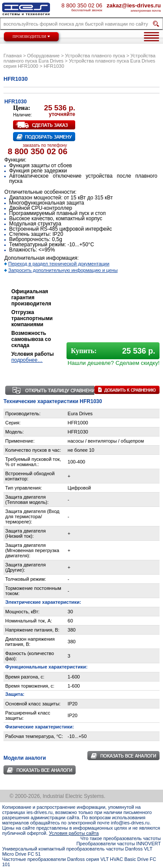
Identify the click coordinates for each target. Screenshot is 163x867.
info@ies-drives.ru (130, 822)
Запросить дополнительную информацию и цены (63, 270)
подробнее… (27, 360)
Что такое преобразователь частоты (120, 838)
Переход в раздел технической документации (59, 263)
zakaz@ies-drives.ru (133, 5)
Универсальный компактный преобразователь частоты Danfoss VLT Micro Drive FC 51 (77, 851)
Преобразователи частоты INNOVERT (119, 843)
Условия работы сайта (74, 833)
